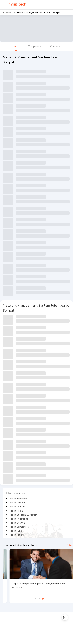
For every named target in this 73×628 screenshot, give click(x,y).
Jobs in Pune (15, 530)
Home (8, 12)
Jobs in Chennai (17, 522)
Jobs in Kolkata (17, 534)
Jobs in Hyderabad (18, 518)
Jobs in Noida (16, 510)
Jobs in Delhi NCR (18, 506)
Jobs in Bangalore (18, 498)
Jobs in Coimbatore (19, 526)
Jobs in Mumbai (17, 502)
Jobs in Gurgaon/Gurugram (23, 514)
